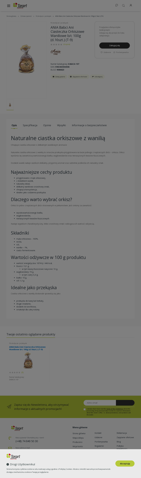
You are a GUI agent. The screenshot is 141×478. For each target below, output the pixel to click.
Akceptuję (125, 463)
